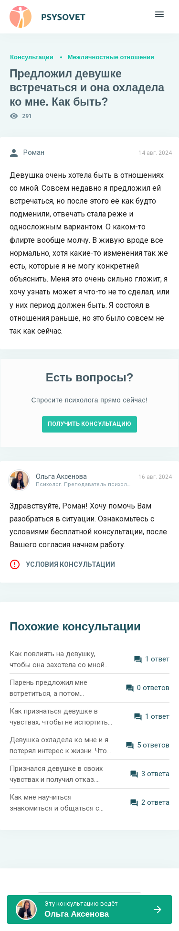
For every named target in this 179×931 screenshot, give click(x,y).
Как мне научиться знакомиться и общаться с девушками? (54, 803)
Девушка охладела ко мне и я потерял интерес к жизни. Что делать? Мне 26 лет (59, 746)
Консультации (31, 57)
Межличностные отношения (111, 57)
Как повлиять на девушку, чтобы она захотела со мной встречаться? (57, 660)
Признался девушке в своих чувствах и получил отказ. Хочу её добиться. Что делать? (56, 774)
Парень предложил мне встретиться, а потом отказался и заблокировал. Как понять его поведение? (55, 688)
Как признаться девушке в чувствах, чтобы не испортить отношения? (59, 717)
